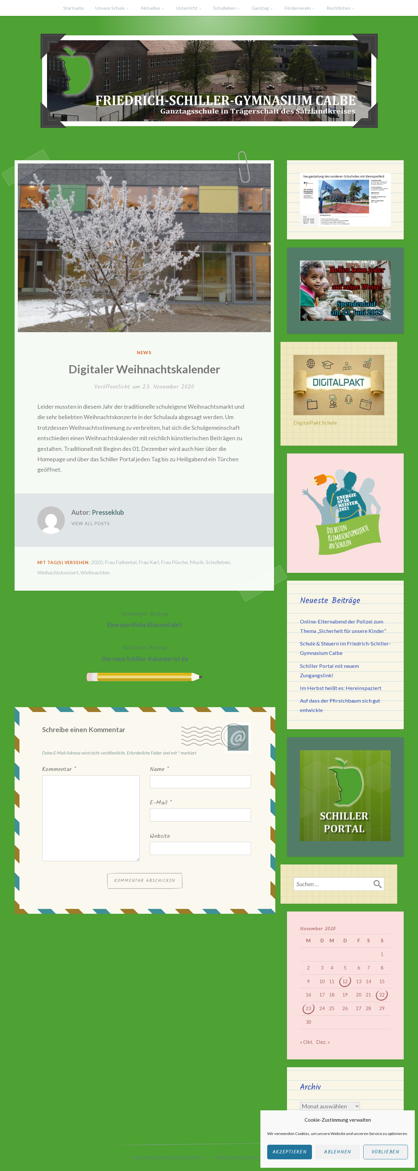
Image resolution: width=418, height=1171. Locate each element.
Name (159, 769)
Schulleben (224, 8)
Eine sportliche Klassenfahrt (144, 618)
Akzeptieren (289, 1152)
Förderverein (298, 8)
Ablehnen (337, 1152)
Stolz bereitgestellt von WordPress (167, 1157)
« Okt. (306, 1042)
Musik (197, 562)
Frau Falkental (121, 562)
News (144, 352)
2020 (97, 562)
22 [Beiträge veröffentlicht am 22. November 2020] (382, 994)
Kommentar (59, 769)
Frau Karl (148, 562)
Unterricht (186, 8)
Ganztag (260, 8)
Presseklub (108, 512)
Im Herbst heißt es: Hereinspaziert (340, 688)
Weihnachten (95, 572)
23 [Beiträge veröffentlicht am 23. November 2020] (308, 1008)
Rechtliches (339, 8)
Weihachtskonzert (57, 572)
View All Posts (90, 523)
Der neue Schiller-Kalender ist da (145, 652)
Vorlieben (386, 1152)
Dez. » (323, 1042)
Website (160, 836)
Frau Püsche (174, 562)
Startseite (73, 8)
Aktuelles (150, 8)
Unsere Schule (110, 8)
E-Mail (161, 803)
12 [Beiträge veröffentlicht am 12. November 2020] (345, 981)
